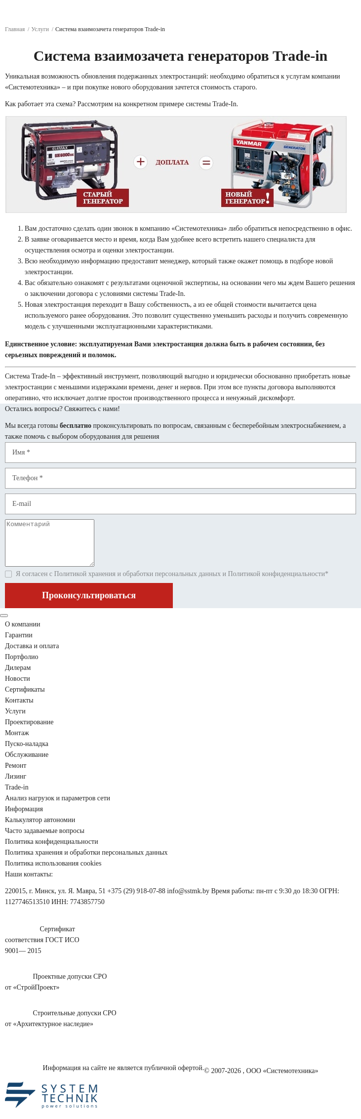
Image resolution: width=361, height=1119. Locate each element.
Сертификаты (25, 698)
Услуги (40, 29)
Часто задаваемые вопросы (44, 839)
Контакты (19, 709)
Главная (15, 29)
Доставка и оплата (32, 655)
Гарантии (19, 644)
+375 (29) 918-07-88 (136, 900)
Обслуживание (26, 763)
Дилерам (18, 676)
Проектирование (29, 731)
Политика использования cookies (53, 872)
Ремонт (15, 774)
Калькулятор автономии (40, 828)
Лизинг (15, 785)
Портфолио (21, 665)
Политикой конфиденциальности (276, 582)
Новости (17, 687)
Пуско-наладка (26, 752)
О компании (22, 633)
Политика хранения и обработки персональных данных (86, 861)
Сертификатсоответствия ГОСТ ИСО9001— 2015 (42, 948)
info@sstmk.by (188, 900)
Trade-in (17, 796)
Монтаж (17, 742)
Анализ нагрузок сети (57, 807)
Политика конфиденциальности (51, 850)
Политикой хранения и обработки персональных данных (137, 582)
